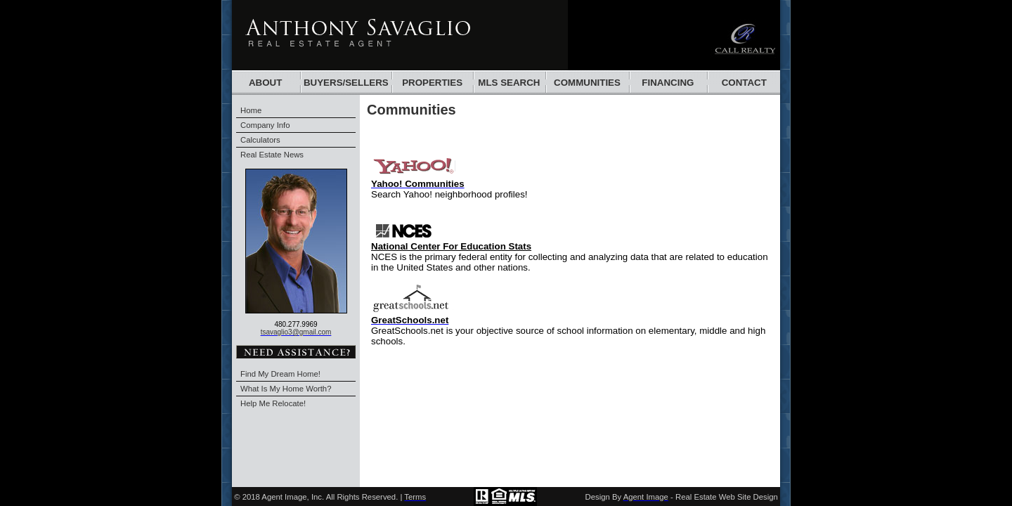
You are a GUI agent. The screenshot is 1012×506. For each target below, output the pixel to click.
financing (668, 82)
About (265, 82)
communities (587, 82)
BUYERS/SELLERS (346, 82)
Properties (432, 82)
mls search (509, 82)
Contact (744, 82)
